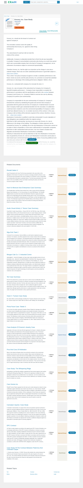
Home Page (6, 16)
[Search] (58, 2)
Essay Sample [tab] (43, 30)
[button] (5, 2)
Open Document (19, 27)
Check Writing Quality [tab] (52, 30)
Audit (55, 474)
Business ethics (33, 474)
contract (46, 92)
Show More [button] (32, 139)
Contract (32, 472)
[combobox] (26, 2)
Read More (72, 175)
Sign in (78, 2)
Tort (7, 472)
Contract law (56, 472)
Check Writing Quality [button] (32, 142)
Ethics (8, 474)
